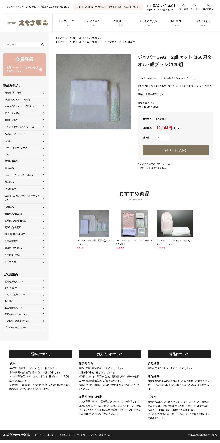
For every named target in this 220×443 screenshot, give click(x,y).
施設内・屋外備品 (13, 248)
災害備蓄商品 (11, 241)
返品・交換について (14, 309)
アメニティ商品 (13, 114)
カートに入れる (178, 150)
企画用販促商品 (13, 255)
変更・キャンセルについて (18, 316)
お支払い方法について (16, 296)
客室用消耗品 (11, 162)
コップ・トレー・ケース (16, 148)
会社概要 (9, 302)
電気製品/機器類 (13, 228)
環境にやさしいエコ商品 (17, 100)
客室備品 (9, 169)
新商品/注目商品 (13, 93)
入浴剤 (8, 141)
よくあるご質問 (149, 23)
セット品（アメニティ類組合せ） (90, 37)
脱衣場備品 (10, 189)
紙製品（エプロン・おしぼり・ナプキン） (22, 198)
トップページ (65, 23)
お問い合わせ (206, 23)
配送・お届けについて (15, 282)
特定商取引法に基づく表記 (154, 168)
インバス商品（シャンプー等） (19, 127)
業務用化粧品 (11, 120)
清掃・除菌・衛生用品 (15, 235)
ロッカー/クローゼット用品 (19, 175)
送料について (11, 289)
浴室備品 (9, 182)
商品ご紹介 (93, 23)
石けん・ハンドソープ (15, 134)
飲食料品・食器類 (13, 214)
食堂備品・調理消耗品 (15, 221)
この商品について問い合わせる (156, 163)
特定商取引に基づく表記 (104, 437)
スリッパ (9, 155)
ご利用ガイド (121, 23)
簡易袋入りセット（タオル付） (126, 41)
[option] (93, 92)
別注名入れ (10, 262)
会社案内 (178, 23)
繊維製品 (9, 207)
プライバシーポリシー (16, 330)
